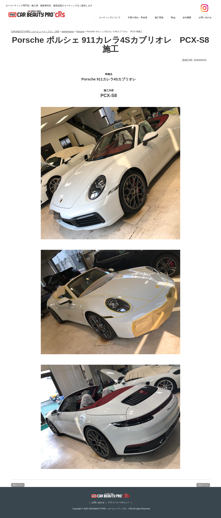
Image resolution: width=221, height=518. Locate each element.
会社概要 (187, 17)
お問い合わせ (205, 17)
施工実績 (159, 17)
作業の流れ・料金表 (137, 17)
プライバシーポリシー (118, 502)
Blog (173, 17)
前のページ (18, 485)
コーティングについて (109, 17)
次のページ (203, 485)
